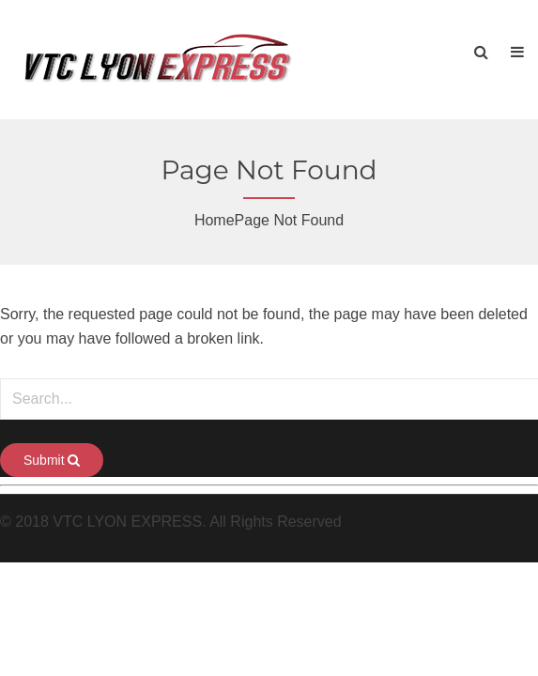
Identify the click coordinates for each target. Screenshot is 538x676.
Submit (51, 460)
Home (214, 220)
